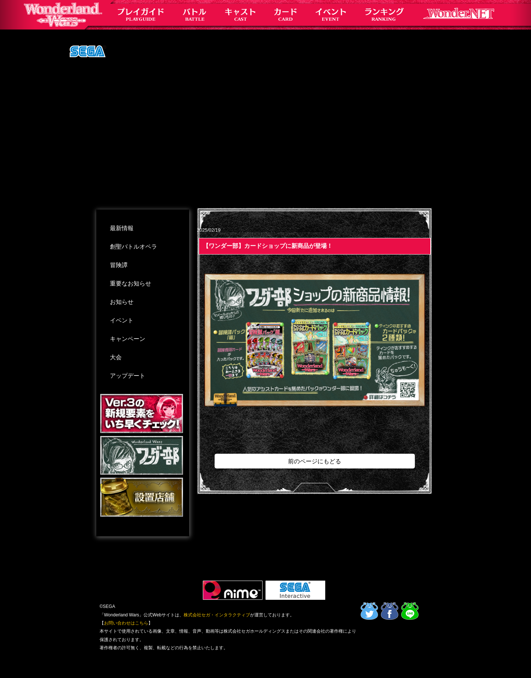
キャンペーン (127, 339)
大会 (116, 357)
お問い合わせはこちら (126, 623)
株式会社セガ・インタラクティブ (217, 615)
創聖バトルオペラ (133, 246)
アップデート (127, 376)
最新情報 (121, 228)
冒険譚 (119, 265)
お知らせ (121, 302)
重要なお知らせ (130, 283)
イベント (121, 320)
